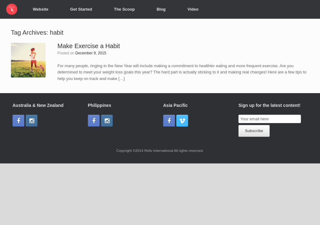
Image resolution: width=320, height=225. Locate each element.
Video (193, 9)
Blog (161, 9)
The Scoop (124, 9)
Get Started (81, 9)
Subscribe (254, 131)
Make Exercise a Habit (89, 45)
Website (40, 9)
